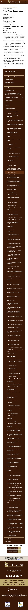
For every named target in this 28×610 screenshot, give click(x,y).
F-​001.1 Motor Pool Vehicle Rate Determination (13, 285)
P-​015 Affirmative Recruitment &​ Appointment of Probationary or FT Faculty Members (14, 519)
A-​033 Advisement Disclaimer (13, 197)
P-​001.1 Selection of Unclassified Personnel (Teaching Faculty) (13, 454)
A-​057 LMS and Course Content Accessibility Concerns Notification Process (14, 278)
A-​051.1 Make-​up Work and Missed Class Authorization (14, 247)
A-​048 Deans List (10, 231)
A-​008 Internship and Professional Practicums (14, 148)
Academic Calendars (9, 79)
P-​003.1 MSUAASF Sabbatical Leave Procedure (14, 470)
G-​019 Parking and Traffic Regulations (14, 378)
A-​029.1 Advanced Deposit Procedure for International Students (14, 186)
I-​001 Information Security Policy (13, 438)
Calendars (13, 581)
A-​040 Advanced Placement (12, 214)
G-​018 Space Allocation (11, 376)
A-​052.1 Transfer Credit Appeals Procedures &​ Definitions (13, 255)
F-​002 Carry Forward (11, 300)
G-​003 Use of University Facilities (13, 327)
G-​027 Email (9, 402)
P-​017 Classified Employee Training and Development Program (15, 524)
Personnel (7, 105)
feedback (18, 559)
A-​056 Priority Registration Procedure (14, 274)
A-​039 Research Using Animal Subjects (15, 212)
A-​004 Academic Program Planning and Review (15, 125)
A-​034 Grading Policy (11, 200)
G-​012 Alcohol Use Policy (12, 365)
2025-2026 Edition (10, 71)
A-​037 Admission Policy (11, 205)
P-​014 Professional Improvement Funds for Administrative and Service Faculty (15, 515)
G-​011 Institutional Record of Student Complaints (14, 362)
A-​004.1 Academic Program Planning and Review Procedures (14, 129)
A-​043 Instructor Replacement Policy (14, 217)
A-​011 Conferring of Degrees (13, 156)
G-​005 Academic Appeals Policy (13, 338)
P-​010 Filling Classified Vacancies (13, 498)
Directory (21, 581)
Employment (8, 583)
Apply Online (12, 552)
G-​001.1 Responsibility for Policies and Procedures (14, 308)
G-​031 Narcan (9, 418)
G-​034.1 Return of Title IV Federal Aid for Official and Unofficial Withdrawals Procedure (14, 434)
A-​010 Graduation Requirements (13, 153)
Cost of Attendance (9, 87)
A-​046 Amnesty (10, 226)
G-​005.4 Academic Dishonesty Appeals (15, 347)
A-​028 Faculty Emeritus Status (13, 177)
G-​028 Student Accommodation (13, 405)
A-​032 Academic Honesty (12, 194)
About (5, 581)
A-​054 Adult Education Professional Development (14, 263)
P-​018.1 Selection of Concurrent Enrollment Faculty (13, 532)
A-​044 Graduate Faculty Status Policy (14, 219)
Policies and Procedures (12, 7)
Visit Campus (12, 548)
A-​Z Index (7, 74)
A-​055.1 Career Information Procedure (15, 271)
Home (4, 7)
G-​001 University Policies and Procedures (12, 304)
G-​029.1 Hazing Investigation (12, 413)
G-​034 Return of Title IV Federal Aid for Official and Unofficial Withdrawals (15, 430)
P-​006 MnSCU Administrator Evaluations (12, 480)
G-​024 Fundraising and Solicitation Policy (14, 392)
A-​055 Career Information (12, 268)
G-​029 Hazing (9, 410)
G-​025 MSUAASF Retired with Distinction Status (13, 397)
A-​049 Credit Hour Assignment (13, 234)
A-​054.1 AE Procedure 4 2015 (13, 266)
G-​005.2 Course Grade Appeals (13, 344)
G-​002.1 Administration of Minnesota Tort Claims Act (14, 317)
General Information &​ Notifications (12, 76)
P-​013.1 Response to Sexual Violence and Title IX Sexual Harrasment (14, 511)
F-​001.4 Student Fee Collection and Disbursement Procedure (14, 297)
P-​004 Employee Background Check (14, 473)
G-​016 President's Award (12, 371)
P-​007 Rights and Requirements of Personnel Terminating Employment (14, 484)
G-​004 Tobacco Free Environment (13, 335)
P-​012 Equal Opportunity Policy (13, 504)
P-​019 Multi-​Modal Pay (11, 535)
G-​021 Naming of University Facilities (14, 384)
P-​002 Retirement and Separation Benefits (13, 463)
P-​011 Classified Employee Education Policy (14, 501)
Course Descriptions (9, 100)
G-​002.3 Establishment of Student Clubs (15, 324)
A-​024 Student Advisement (12, 174)
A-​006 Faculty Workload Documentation (11, 144)
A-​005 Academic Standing (12, 132)
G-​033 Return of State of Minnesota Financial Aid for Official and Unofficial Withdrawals (14, 425)
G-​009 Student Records (11, 356)
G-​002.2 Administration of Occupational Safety (15, 321)
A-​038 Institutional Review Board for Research (14, 208)
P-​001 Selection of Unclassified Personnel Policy (13, 450)
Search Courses (8, 103)
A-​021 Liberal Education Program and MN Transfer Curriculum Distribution (14, 169)
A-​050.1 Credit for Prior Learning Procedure (13, 240)
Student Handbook (9, 538)
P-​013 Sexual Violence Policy (13, 507)
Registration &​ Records (9, 90)
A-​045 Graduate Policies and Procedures (12, 223)
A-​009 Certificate (10, 151)
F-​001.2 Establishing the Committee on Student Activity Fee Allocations (14, 289)
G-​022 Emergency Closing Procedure (14, 386)
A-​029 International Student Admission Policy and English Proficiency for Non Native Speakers (15, 181)
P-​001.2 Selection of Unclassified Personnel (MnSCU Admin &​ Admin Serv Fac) (15, 458)
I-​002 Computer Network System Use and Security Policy (14, 442)
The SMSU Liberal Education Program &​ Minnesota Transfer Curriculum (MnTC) (13, 94)
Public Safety (19, 583)
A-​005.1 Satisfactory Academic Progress (13, 136)
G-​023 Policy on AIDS (11, 389)
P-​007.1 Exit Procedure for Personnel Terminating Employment (14, 488)
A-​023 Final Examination (11, 172)
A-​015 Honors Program (11, 165)
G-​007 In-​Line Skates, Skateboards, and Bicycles (15, 350)
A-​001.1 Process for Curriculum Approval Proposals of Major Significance (13, 115)
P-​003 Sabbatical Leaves (12, 466)
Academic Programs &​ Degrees (11, 97)
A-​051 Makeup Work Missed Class (13, 243)
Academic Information (9, 82)
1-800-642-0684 (14, 571)
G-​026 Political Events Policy (12, 400)
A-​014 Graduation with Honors (13, 163)
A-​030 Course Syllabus (11, 189)
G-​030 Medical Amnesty (11, 415)
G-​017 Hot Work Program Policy (13, 373)
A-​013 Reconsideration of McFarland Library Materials (14, 160)
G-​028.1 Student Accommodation (14, 408)
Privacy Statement (10, 584)
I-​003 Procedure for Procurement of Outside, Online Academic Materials (14, 446)
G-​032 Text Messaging (11, 421)
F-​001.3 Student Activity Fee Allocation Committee (15, 293)
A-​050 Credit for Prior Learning (13, 237)
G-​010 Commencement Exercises (13, 359)
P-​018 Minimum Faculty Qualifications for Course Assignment (14, 528)
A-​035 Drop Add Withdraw (12, 202)
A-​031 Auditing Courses (11, 192)
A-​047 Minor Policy (10, 229)
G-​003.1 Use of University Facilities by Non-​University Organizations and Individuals (14, 331)
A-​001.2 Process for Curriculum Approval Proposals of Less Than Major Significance (15, 120)
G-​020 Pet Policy (10, 381)
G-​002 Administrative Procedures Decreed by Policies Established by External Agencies (14, 313)
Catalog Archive (8, 541)
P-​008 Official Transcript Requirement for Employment (14, 492)
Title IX (22, 584)
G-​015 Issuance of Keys (11, 368)
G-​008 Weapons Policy (11, 353)
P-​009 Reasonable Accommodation (14, 495)
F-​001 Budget (9, 282)
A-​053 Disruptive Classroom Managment (12, 259)
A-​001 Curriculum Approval (12, 111)
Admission (7, 85)
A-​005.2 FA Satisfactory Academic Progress (14, 140)
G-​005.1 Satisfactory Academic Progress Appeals (13, 341)
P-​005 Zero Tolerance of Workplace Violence (14, 476)
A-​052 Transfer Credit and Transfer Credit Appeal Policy (14, 251)
